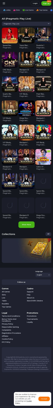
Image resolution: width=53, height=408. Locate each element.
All (48, 234)
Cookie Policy (7, 339)
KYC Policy (6, 342)
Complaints (6, 330)
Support (30, 292)
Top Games (6, 307)
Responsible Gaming (10, 327)
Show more (26, 224)
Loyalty (30, 322)
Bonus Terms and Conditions (9, 320)
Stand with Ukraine (35, 301)
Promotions (32, 316)
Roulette (5, 304)
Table (4, 301)
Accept (44, 399)
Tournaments (32, 319)
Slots (4, 295)
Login (35, 3)
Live (3, 298)
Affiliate (5, 336)
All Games (6, 292)
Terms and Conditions (11, 316)
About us (30, 298)
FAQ (28, 295)
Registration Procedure (11, 333)
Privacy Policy (7, 324)
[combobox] (26, 24)
